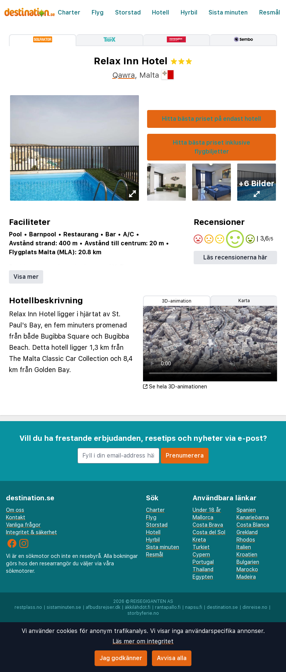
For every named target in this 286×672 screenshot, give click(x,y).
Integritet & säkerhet (31, 532)
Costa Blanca (252, 525)
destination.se (222, 607)
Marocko (247, 569)
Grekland (247, 532)
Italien (243, 547)
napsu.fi (193, 607)
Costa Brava (208, 525)
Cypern (201, 555)
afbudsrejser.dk (103, 607)
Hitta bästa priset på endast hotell (211, 118)
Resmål (269, 12)
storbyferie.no (143, 613)
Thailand (203, 569)
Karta (244, 300)
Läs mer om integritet (143, 641)
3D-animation (176, 301)
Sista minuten (228, 12)
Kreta (199, 540)
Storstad (128, 12)
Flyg (98, 12)
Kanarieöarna (252, 517)
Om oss (15, 510)
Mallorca (203, 517)
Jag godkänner (120, 658)
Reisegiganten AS (151, 601)
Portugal (203, 562)
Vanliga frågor (23, 525)
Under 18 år (207, 510)
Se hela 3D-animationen (175, 387)
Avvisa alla (172, 658)
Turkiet (201, 547)
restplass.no (28, 607)
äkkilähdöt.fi (137, 607)
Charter (69, 12)
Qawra (123, 75)
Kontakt (15, 517)
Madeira (246, 577)
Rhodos (245, 540)
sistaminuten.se (64, 607)
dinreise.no (254, 607)
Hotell (160, 12)
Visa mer (26, 276)
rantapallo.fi (168, 607)
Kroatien (246, 555)
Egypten (203, 577)
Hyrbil (189, 12)
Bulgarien (247, 562)
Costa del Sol (209, 532)
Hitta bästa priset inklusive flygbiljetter (211, 147)
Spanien (246, 510)
